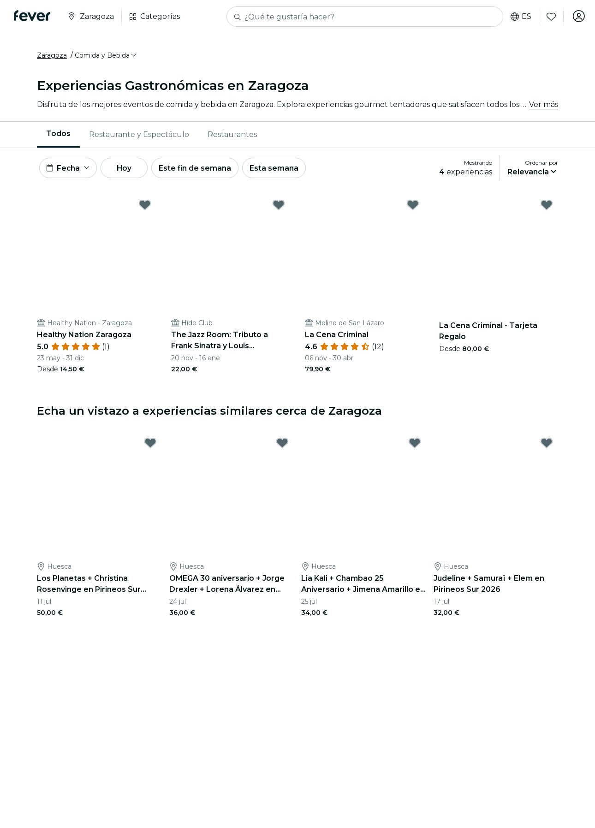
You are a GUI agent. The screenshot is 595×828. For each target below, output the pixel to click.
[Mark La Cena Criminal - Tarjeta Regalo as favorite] (547, 208)
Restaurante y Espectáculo (139, 135)
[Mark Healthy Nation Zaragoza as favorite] (145, 208)
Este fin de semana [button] (202, 170)
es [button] (519, 16)
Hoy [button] (128, 170)
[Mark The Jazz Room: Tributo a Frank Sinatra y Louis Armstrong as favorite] (279, 208)
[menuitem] (58, 136)
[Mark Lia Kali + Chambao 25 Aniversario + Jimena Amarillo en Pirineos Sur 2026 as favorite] (415, 446)
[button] (106, 56)
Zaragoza (52, 57)
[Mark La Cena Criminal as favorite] (413, 208)
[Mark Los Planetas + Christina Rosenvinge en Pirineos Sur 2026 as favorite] (150, 446)
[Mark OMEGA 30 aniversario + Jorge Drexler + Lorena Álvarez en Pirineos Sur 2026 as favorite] (282, 446)
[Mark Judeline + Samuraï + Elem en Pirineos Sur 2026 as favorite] (547, 446)
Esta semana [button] (282, 170)
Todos (58, 135)
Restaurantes (232, 135)
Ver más (543, 105)
